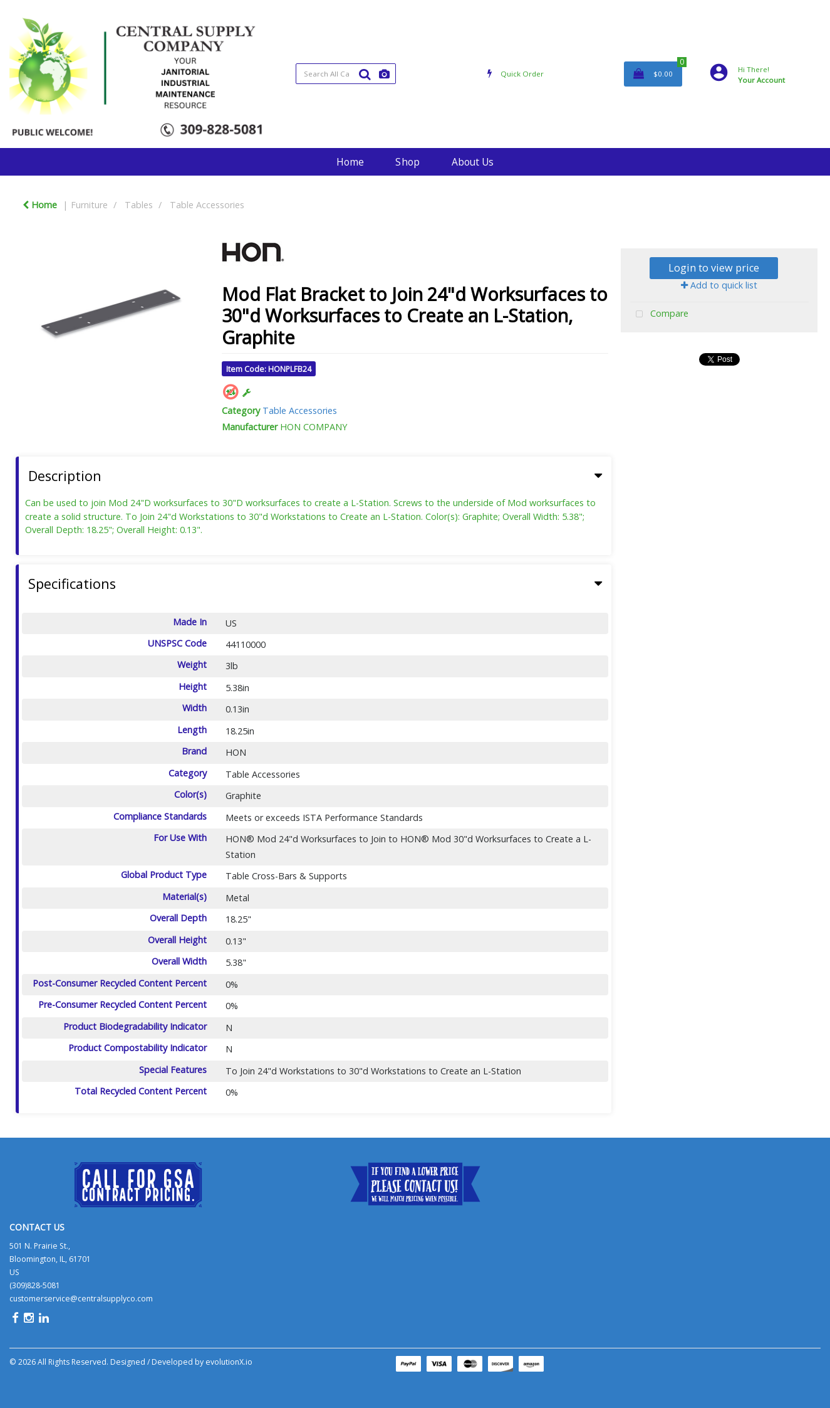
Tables (139, 205)
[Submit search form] (364, 74)
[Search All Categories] (346, 73)
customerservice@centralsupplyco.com (81, 1298)
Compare (659, 314)
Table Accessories (207, 205)
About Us (473, 162)
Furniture (89, 205)
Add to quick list (719, 285)
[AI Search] (384, 74)
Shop (407, 162)
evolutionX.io (228, 1362)
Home (350, 162)
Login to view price (713, 268)
